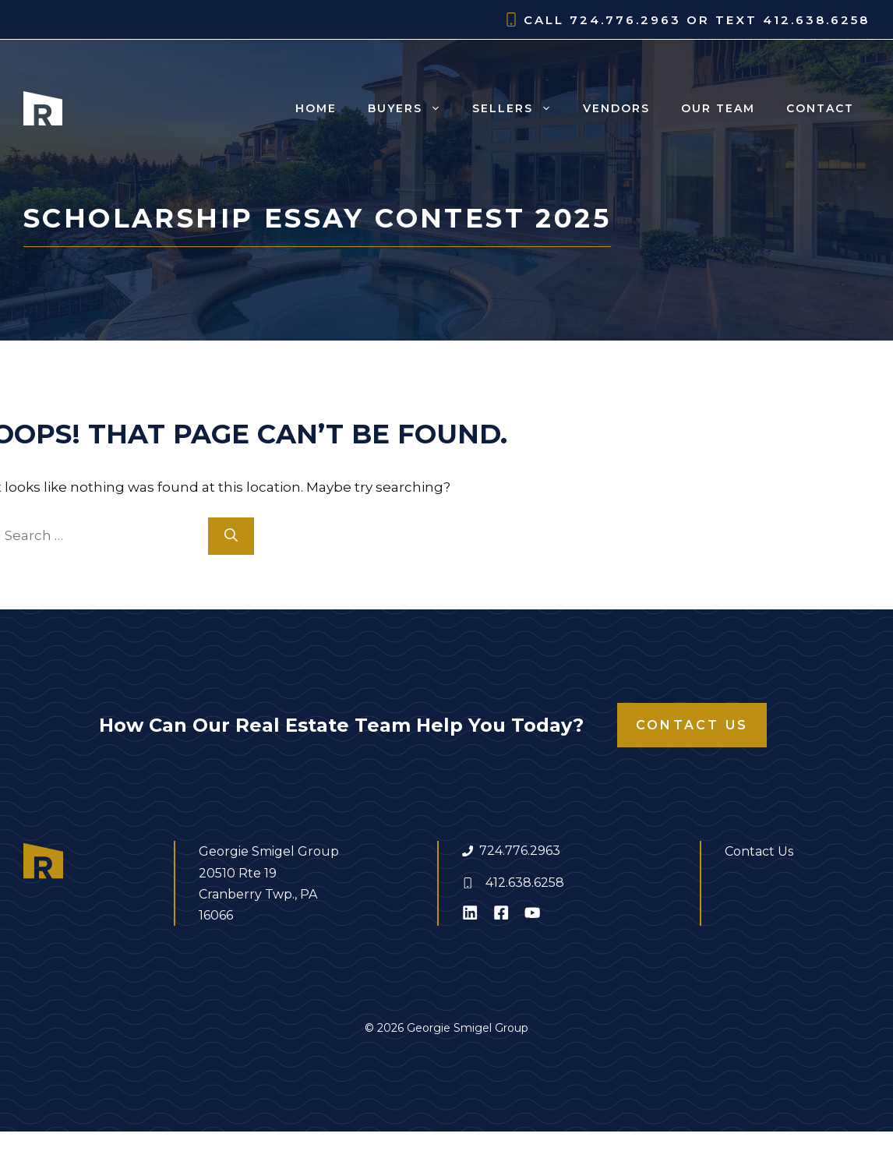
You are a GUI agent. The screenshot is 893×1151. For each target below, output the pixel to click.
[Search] (231, 536)
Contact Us (692, 725)
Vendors (616, 108)
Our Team (718, 108)
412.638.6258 (524, 882)
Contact (820, 108)
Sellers (519, 108)
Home (316, 108)
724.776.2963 (519, 850)
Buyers (412, 108)
